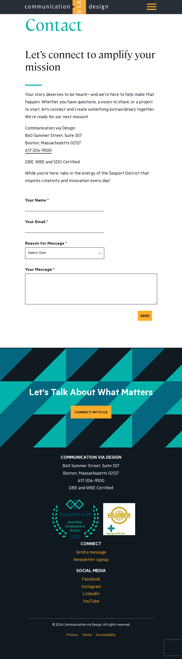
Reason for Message (46, 244)
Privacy (72, 635)
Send (144, 316)
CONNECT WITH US (91, 413)
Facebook (91, 579)
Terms (87, 635)
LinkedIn (91, 594)
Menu (152, 9)
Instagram (91, 587)
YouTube (91, 602)
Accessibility (105, 635)
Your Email (36, 222)
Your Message (40, 270)
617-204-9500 (38, 151)
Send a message (91, 553)
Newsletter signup (91, 560)
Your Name (37, 200)
